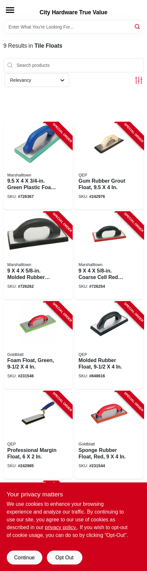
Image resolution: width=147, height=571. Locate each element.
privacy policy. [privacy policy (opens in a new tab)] (61, 527)
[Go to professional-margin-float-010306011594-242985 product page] (38, 435)
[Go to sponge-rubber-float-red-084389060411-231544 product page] (109, 435)
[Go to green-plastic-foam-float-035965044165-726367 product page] (38, 166)
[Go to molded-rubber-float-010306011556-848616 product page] (109, 345)
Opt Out (64, 557)
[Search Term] (74, 26)
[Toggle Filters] (138, 80)
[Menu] (10, 10)
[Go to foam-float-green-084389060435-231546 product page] (38, 345)
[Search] (137, 26)
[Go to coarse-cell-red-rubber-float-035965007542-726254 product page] (109, 255)
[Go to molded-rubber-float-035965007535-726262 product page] (38, 255)
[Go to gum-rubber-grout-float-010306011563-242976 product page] (109, 166)
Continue (24, 557)
